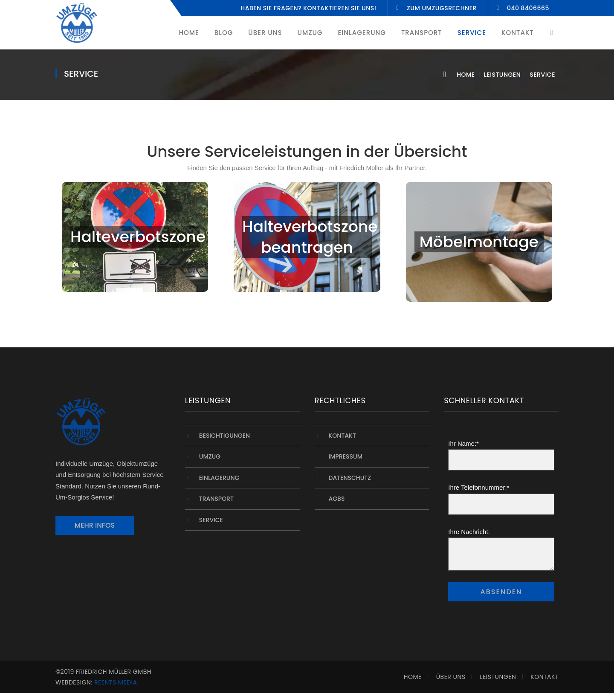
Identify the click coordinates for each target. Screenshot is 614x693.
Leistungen (502, 74)
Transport (216, 498)
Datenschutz (350, 478)
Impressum (345, 456)
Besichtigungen (224, 435)
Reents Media (115, 682)
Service (211, 520)
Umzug (209, 456)
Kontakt (342, 435)
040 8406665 (528, 8)
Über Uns (451, 677)
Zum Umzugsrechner (442, 8)
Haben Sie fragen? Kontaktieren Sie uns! (308, 8)
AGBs (337, 498)
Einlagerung (219, 478)
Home (466, 74)
